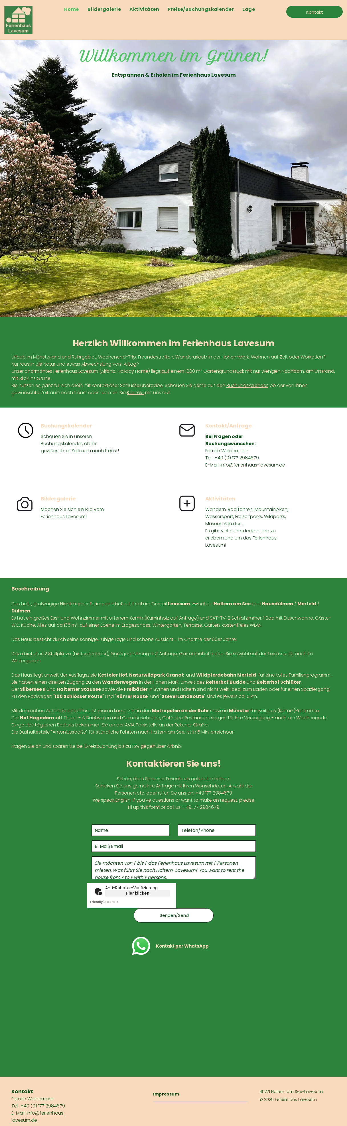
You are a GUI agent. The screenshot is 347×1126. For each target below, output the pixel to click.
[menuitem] (71, 9)
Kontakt (135, 392)
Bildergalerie (58, 498)
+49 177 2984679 (213, 793)
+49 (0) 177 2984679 (236, 458)
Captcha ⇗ (104, 902)
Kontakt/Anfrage (228, 425)
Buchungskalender (247, 385)
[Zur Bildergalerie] (24, 510)
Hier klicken (137, 893)
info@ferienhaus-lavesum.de (252, 465)
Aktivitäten (220, 498)
